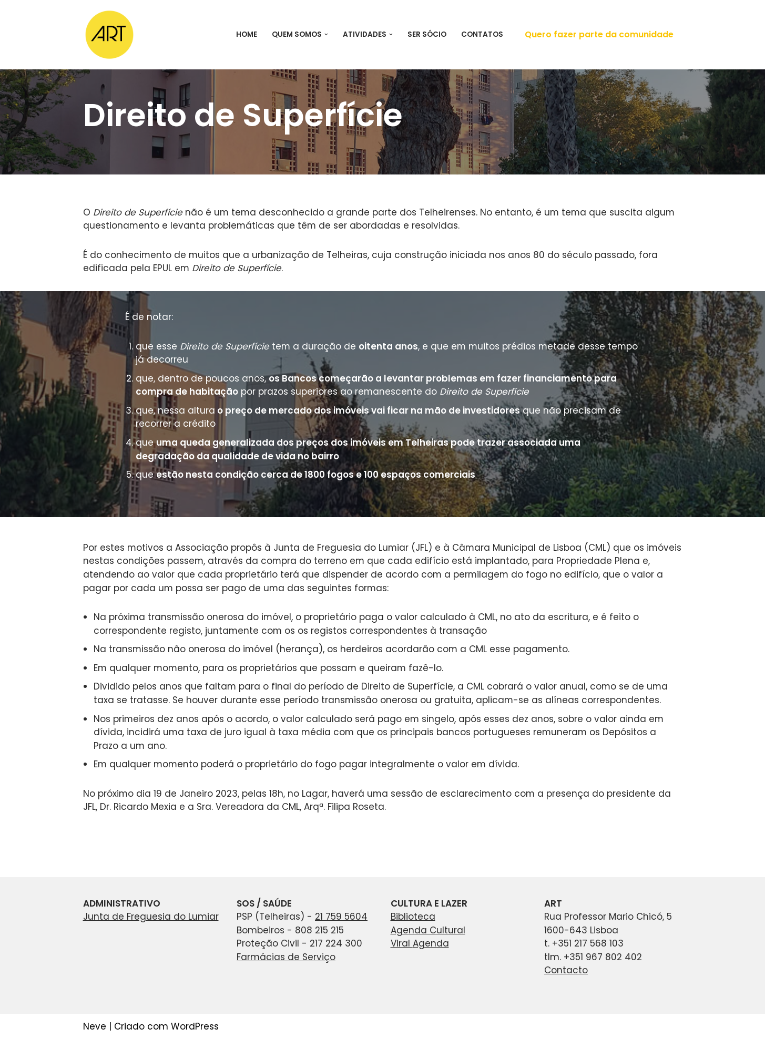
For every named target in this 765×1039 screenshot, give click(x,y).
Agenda (431, 943)
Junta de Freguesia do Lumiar (151, 916)
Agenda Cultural (428, 929)
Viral (402, 943)
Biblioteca (413, 916)
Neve (94, 1026)
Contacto (566, 969)
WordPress (195, 1026)
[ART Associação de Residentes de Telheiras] (109, 34)
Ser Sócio (426, 34)
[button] (326, 34)
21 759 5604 (341, 916)
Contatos (482, 34)
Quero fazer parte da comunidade (599, 34)
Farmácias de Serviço (286, 956)
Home (246, 34)
